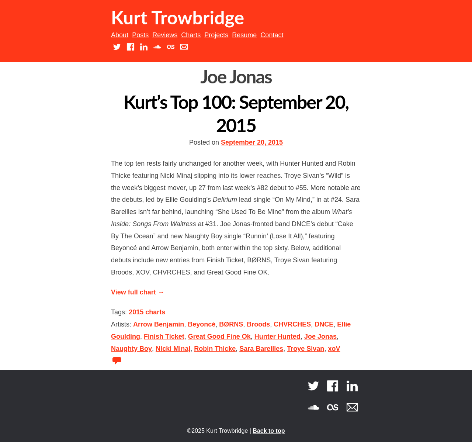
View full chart (137, 292)
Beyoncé (201, 324)
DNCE (324, 324)
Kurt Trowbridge (177, 17)
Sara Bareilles (261, 348)
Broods (258, 324)
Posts (140, 35)
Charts (191, 35)
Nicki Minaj (173, 348)
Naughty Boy (131, 348)
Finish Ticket (164, 336)
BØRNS (231, 324)
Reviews (164, 35)
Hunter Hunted (277, 336)
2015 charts (147, 312)
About (119, 35)
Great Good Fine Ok (219, 336)
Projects (216, 35)
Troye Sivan (305, 348)
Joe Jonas (320, 336)
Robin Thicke (215, 348)
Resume (244, 35)
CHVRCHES (292, 324)
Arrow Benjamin (158, 324)
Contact (271, 35)
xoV (334, 348)
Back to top (269, 431)
